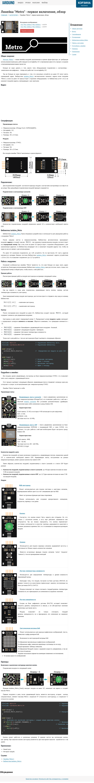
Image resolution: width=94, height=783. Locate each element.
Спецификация (76, 34)
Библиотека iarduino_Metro (12, 761)
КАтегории (13, 15)
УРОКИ (28, 3)
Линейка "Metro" (8, 759)
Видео (74, 31)
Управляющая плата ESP (28, 425)
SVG (22, 24)
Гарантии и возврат (32, 779)
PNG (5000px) (36, 24)
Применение (76, 51)
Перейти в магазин (27, 31)
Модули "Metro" (8, 59)
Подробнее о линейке (78, 46)
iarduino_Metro (29, 76)
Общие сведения (77, 28)
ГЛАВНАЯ (4, 15)
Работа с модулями (78, 43)
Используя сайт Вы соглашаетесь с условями (53, 779)
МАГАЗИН (36, 3)
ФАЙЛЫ (45, 3)
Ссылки (74, 54)
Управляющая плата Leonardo (30, 397)
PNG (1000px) (28, 24)
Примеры (75, 49)
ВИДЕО (20, 3)
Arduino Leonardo (30, 401)
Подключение (76, 37)
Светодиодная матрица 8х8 (30, 628)
